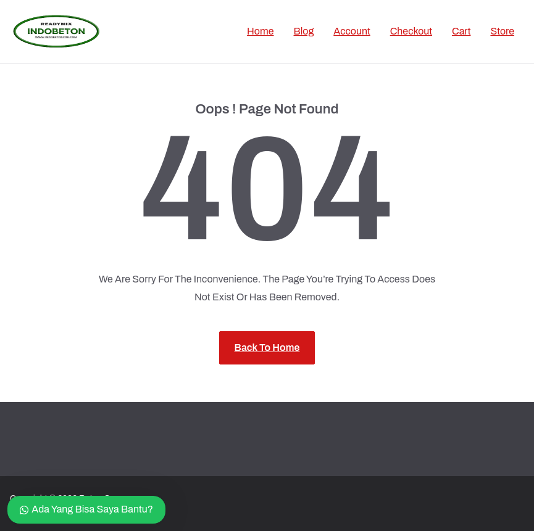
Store (502, 31)
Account (351, 31)
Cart (461, 31)
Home (260, 31)
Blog (304, 31)
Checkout (411, 31)
